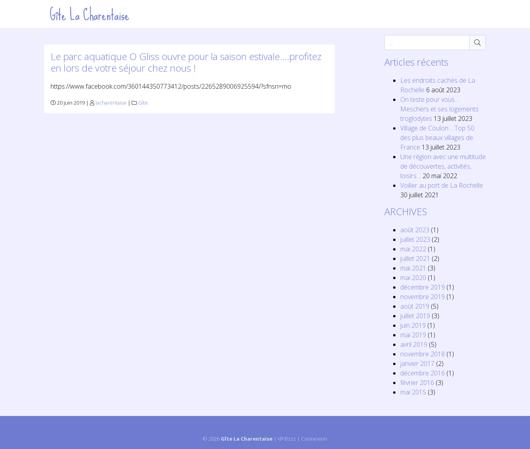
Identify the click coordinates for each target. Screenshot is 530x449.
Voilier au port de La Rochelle (441, 185)
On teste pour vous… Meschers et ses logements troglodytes (439, 109)
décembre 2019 (422, 287)
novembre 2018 (422, 354)
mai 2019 (413, 334)
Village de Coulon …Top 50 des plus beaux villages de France (437, 138)
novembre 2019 (422, 296)
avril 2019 (413, 344)
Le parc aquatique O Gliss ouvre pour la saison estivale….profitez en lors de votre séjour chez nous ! (186, 62)
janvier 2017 (417, 363)
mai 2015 (413, 392)
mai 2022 (413, 249)
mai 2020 (413, 277)
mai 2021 (413, 268)
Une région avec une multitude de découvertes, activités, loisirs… (443, 166)
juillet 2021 (415, 258)
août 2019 (414, 306)
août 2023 (414, 229)
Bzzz (290, 438)
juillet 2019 (415, 315)
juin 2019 (413, 325)
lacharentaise (111, 102)
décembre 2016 (422, 373)
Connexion (314, 438)
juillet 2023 (415, 239)
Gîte (143, 102)
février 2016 (417, 382)
